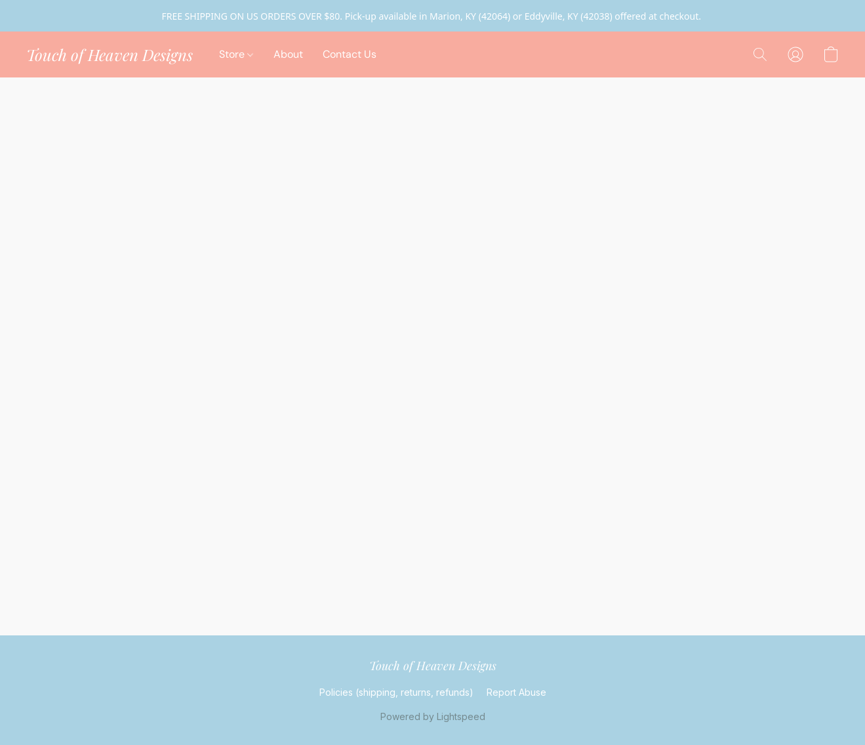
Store (236, 54)
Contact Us (349, 54)
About (288, 54)
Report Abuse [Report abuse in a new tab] (516, 692)
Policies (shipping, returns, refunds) (396, 692)
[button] (109, 54)
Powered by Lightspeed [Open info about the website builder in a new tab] (432, 716)
